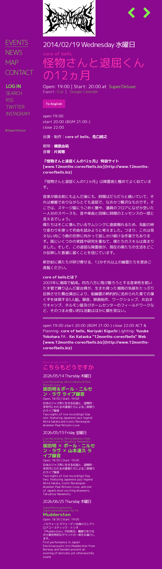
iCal (60, 91)
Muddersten (69, 512)
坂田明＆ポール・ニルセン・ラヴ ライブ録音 (69, 388)
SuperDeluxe (122, 86)
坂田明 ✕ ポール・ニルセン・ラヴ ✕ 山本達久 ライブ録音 (69, 448)
